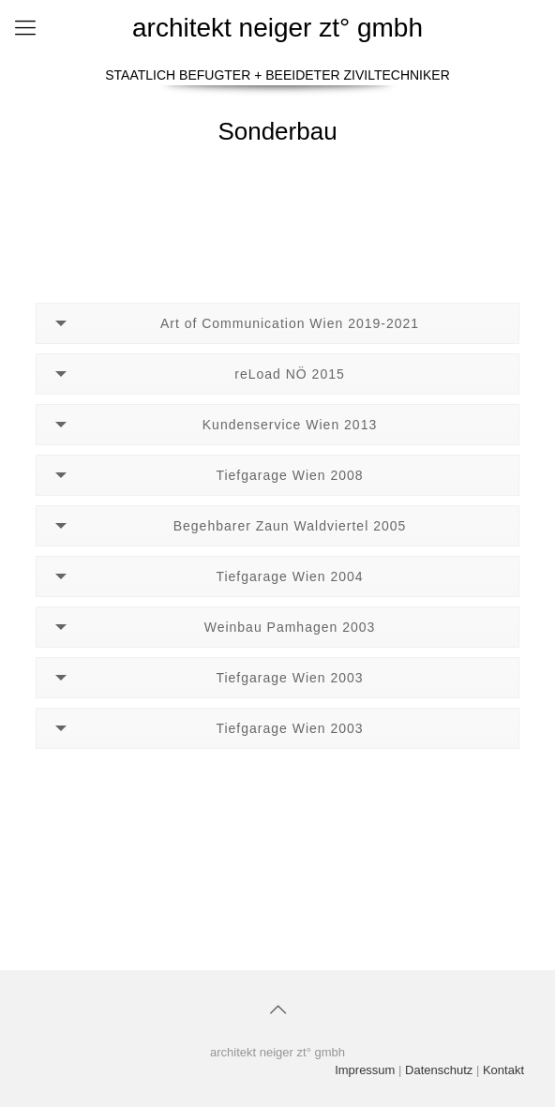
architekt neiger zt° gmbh (277, 27)
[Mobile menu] (25, 28)
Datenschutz (438, 1070)
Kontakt (503, 1070)
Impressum (365, 1070)
